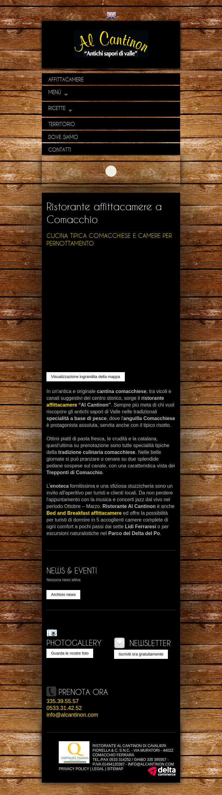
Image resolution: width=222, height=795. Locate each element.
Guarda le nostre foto (70, 653)
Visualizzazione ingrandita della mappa (85, 376)
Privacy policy (74, 769)
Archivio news (63, 594)
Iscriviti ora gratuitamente (141, 654)
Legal (98, 769)
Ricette (60, 108)
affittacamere (61, 404)
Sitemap (115, 769)
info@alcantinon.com (72, 715)
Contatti (59, 149)
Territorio (61, 124)
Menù (58, 92)
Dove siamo (63, 137)
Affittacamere (66, 79)
